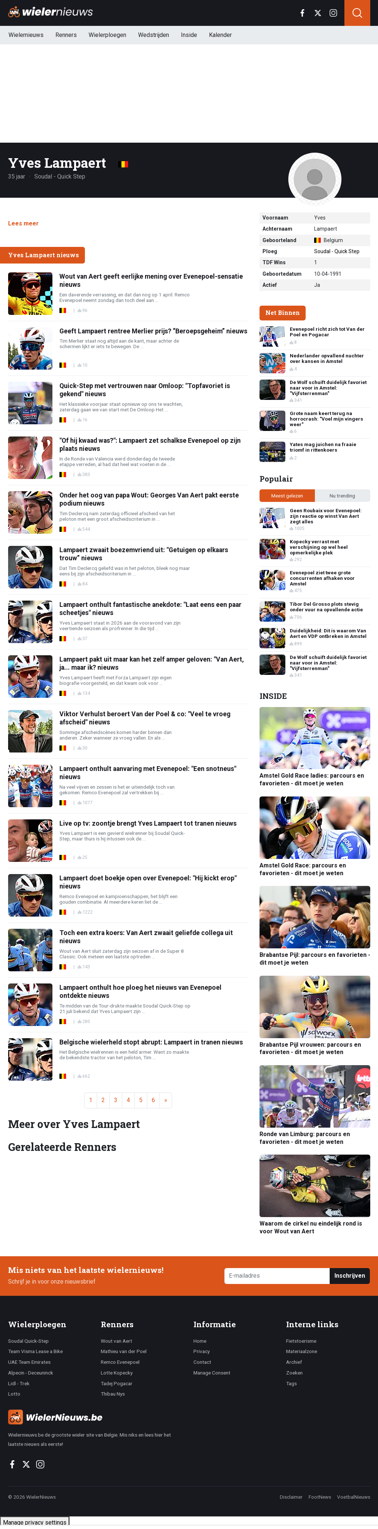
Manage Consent (211, 1373)
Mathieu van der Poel (124, 1351)
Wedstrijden (153, 34)
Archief (294, 1362)
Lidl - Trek (19, 1383)
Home (199, 1341)
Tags (291, 1383)
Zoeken (294, 1373)
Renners (66, 34)
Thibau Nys (113, 1394)
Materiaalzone (301, 1351)
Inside (189, 34)
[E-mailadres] (277, 1276)
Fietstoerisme (301, 1341)
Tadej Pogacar (117, 1383)
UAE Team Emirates (29, 1362)
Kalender (220, 34)
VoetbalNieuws (353, 1497)
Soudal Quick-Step (28, 1341)
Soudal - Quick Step (337, 251)
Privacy (201, 1351)
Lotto (14, 1394)
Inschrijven (349, 1275)
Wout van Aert (116, 1341)
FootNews (320, 1497)
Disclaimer (291, 1497)
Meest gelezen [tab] (287, 496)
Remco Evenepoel (120, 1362)
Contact (202, 1362)
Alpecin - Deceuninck (30, 1373)
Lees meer (23, 223)
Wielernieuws (26, 34)
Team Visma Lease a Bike (35, 1351)
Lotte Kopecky (117, 1373)
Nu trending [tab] (342, 496)
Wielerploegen (107, 34)
